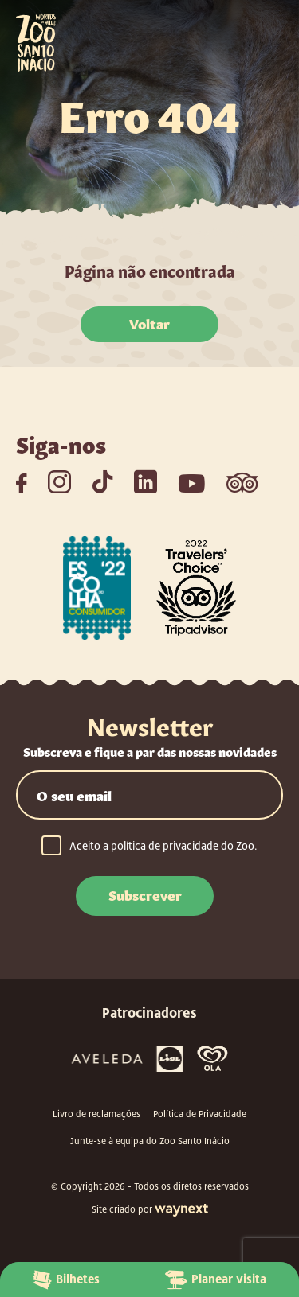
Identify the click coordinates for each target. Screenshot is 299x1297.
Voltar (149, 323)
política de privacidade (164, 845)
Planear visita (215, 1280)
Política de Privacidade (199, 1114)
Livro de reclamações (96, 1114)
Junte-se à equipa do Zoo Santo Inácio (150, 1141)
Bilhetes (66, 1280)
